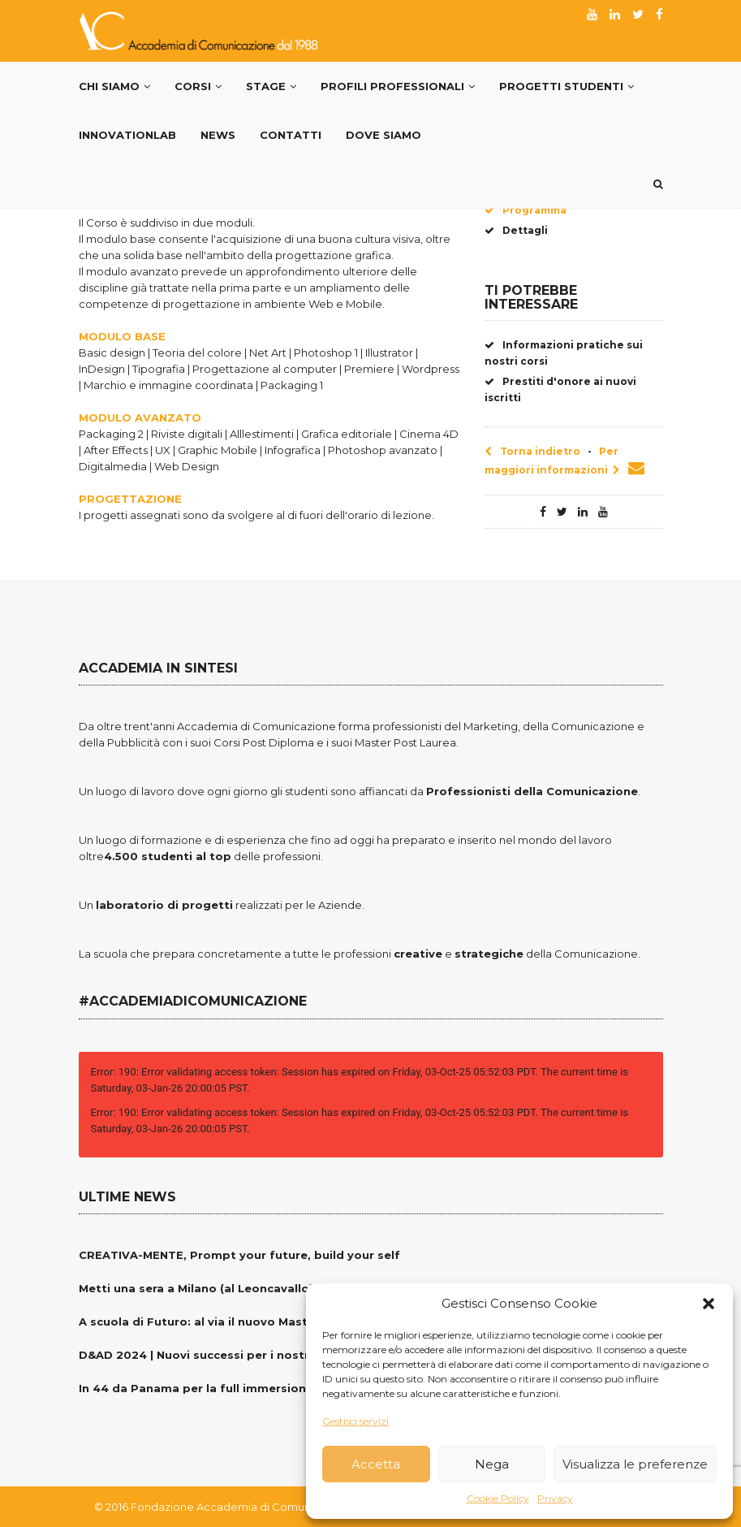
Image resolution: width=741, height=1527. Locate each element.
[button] (708, 1304)
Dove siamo (383, 134)
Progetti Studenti (566, 86)
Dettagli (516, 230)
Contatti (290, 134)
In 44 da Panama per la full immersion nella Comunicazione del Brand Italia (302, 1388)
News (217, 134)
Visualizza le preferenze (635, 1464)
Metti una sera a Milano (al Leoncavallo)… (200, 1288)
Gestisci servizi (355, 1421)
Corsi (198, 86)
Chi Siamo (114, 86)
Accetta (375, 1464)
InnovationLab (127, 134)
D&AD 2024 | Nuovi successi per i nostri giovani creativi (243, 1354)
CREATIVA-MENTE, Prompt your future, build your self (239, 1254)
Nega (492, 1464)
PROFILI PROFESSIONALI (398, 86)
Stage (271, 86)
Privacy (555, 1498)
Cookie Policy (498, 1498)
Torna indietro (532, 451)
